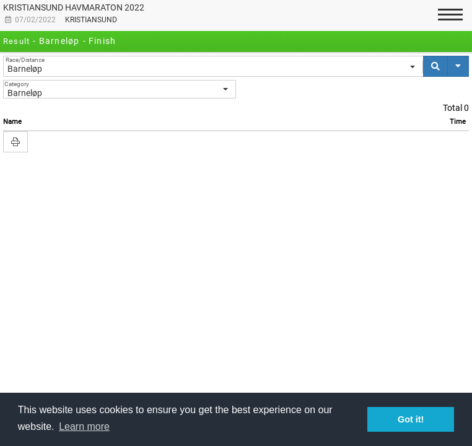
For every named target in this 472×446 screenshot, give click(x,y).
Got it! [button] (411, 419)
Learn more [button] (84, 426)
